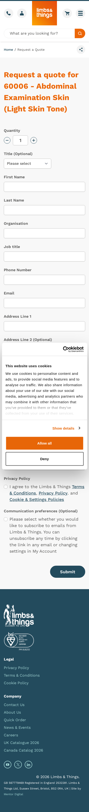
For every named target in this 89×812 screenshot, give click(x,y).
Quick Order (15, 720)
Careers (11, 735)
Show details (63, 428)
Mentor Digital (13, 794)
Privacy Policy (53, 493)
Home (8, 49)
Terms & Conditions (22, 675)
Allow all (44, 443)
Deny (44, 459)
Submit (67, 571)
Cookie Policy (16, 683)
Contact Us (14, 704)
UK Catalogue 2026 (21, 742)
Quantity (12, 130)
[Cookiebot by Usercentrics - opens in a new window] (63, 349)
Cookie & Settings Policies (36, 499)
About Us (12, 712)
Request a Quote (31, 49)
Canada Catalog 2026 (23, 750)
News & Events (17, 727)
